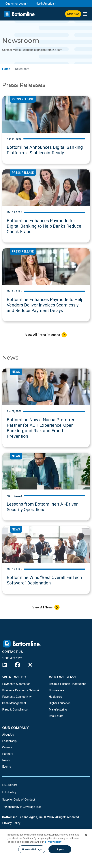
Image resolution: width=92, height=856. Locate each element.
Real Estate (56, 716)
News (6, 760)
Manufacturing (58, 709)
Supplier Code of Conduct (18, 799)
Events (6, 766)
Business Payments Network (21, 690)
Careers (7, 747)
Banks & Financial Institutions (67, 684)
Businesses (56, 690)
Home (6, 69)
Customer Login (15, 3)
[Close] (86, 835)
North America (45, 3)
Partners (7, 754)
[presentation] (85, 14)
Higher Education (59, 703)
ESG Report (9, 785)
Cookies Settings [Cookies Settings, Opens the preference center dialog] (32, 849)
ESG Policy (9, 792)
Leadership (9, 741)
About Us (8, 734)
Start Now (73, 13)
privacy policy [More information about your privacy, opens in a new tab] (53, 841)
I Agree (60, 849)
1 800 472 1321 (12, 658)
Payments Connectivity (17, 696)
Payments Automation (16, 684)
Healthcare (56, 696)
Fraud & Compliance (15, 709)
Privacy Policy (11, 823)
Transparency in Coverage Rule (22, 807)
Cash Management (14, 703)
